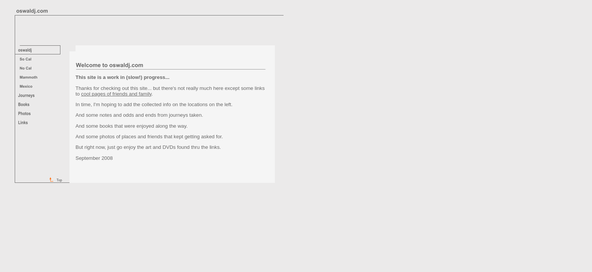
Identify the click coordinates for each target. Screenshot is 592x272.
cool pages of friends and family (116, 94)
